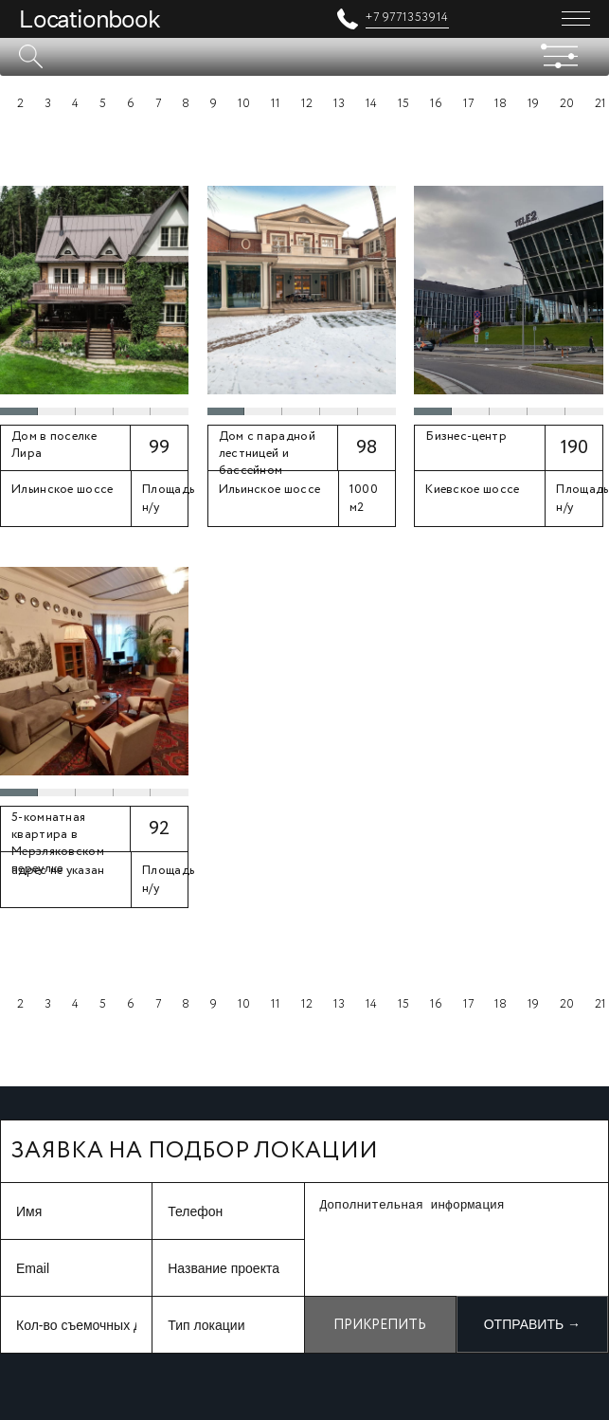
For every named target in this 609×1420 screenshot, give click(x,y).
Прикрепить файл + (379, 1334)
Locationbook (89, 19)
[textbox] (304, 57)
